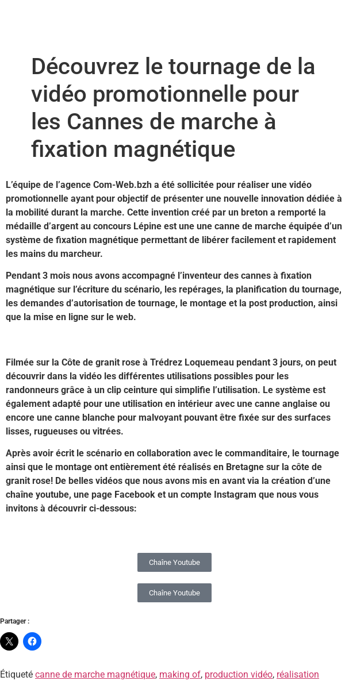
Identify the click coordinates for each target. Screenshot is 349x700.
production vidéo (239, 674)
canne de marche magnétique (95, 674)
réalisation (298, 674)
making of (180, 674)
